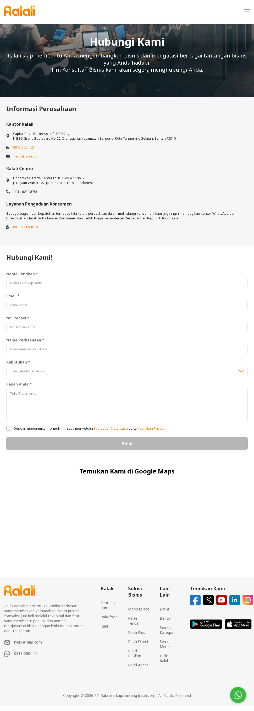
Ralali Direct (138, 641)
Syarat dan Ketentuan (111, 428)
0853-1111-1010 (25, 227)
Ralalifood (109, 616)
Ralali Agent (138, 664)
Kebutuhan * (18, 362)
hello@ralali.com (26, 156)
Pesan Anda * (19, 384)
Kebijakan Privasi (150, 428)
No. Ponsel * (17, 317)
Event (164, 609)
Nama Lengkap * (22, 273)
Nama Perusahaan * (25, 340)
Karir (104, 626)
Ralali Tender (134, 621)
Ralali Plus (136, 632)
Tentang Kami (108, 605)
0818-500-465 (23, 147)
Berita (165, 618)
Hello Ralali (164, 658)
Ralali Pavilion (134, 653)
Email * (13, 295)
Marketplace (138, 609)
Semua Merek (166, 644)
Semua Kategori (167, 630)
